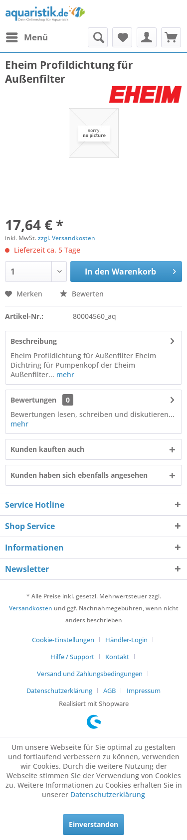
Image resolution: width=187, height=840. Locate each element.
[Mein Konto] (147, 37)
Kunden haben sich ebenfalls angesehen (79, 475)
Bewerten (82, 293)
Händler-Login (126, 639)
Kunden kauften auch (47, 449)
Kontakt (117, 656)
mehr (64, 374)
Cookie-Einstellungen (63, 639)
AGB (109, 690)
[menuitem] (26, 37)
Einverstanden (93, 824)
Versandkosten (30, 608)
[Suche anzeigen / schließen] (98, 37)
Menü (27, 36)
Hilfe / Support (72, 656)
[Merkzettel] (122, 37)
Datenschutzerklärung (59, 690)
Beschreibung (33, 341)
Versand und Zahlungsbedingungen (90, 673)
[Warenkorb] (171, 37)
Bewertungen (33, 400)
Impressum (144, 690)
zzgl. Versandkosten (66, 238)
